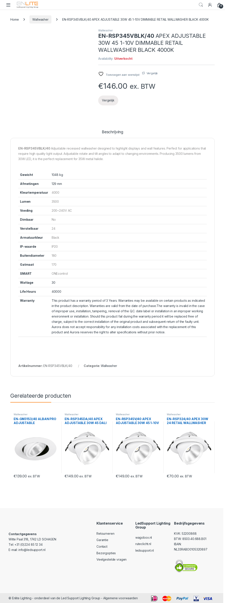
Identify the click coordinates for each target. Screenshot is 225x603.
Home (14, 19)
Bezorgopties (106, 553)
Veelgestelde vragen (111, 559)
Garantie (102, 540)
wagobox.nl (143, 537)
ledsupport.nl (144, 550)
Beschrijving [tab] (112, 132)
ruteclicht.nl (143, 544)
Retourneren (105, 533)
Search (200, 4)
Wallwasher (40, 19)
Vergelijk (152, 73)
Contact (101, 546)
